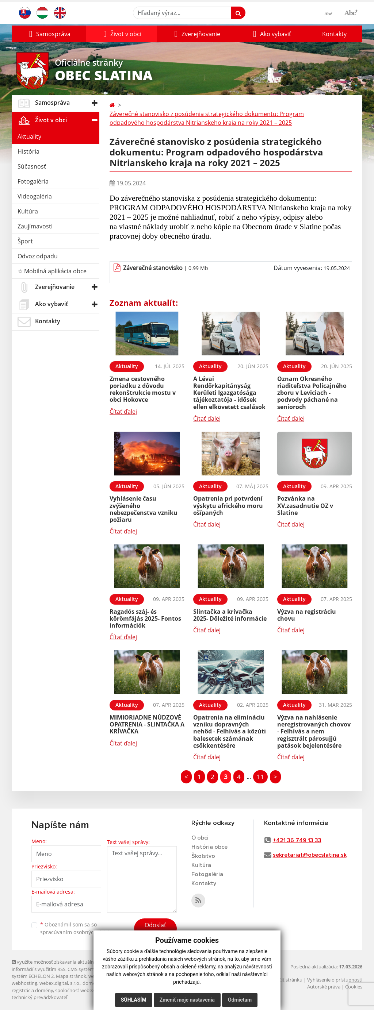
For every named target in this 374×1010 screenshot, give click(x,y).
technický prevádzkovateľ (39, 997)
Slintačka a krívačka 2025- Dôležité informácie (230, 615)
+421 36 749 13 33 (297, 840)
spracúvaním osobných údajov (77, 932)
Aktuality (29, 136)
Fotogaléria (33, 181)
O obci (200, 838)
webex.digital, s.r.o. (59, 983)
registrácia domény (32, 990)
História (28, 151)
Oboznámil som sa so (77, 928)
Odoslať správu (155, 929)
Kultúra (28, 211)
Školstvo (203, 856)
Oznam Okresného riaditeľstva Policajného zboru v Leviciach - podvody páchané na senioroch (312, 393)
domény (91, 983)
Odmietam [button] (240, 1000)
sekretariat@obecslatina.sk (310, 855)
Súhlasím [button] (133, 1000)
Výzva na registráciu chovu (306, 615)
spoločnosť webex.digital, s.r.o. (88, 990)
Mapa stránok (71, 976)
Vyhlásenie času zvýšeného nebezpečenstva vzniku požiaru (144, 509)
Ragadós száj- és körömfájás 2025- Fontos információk (145, 618)
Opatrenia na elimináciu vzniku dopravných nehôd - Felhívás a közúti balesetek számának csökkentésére (229, 731)
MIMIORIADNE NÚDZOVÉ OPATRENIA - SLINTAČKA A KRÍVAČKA (147, 724)
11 (260, 776)
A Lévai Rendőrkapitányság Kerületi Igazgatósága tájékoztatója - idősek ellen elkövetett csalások (229, 393)
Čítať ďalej (123, 412)
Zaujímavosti (35, 226)
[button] (49, 34)
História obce (209, 847)
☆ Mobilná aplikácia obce (52, 271)
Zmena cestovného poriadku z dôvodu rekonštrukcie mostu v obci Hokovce (143, 389)
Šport (25, 241)
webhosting (24, 983)
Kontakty (334, 34)
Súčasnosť (32, 166)
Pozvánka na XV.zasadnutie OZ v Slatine (305, 505)
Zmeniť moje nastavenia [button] (187, 1000)
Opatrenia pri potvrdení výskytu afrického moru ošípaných (228, 505)
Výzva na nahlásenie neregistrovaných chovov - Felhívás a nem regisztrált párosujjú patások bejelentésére (314, 731)
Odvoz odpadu (38, 256)
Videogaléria (35, 196)
